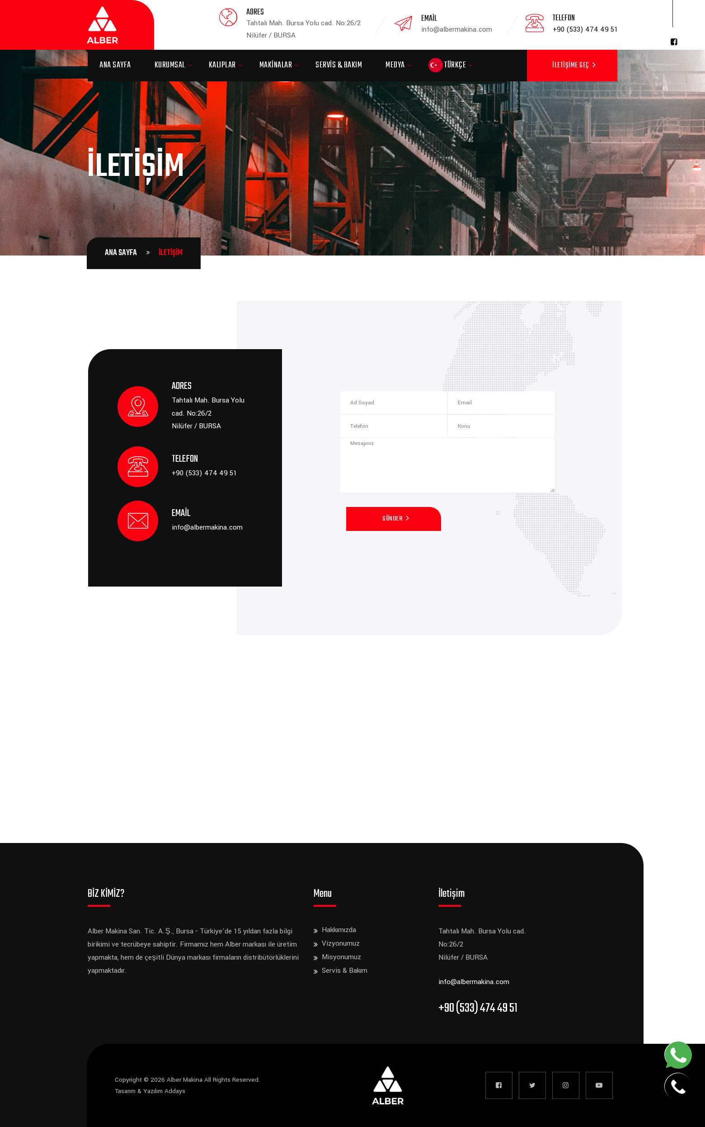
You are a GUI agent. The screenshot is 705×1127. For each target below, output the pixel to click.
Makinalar (275, 65)
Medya (395, 65)
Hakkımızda (339, 930)
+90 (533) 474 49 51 (585, 29)
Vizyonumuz (341, 943)
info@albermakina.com (207, 527)
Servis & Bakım (338, 65)
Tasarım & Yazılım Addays (150, 1091)
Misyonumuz (341, 957)
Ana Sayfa (115, 65)
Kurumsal (170, 65)
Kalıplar (222, 65)
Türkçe (447, 65)
